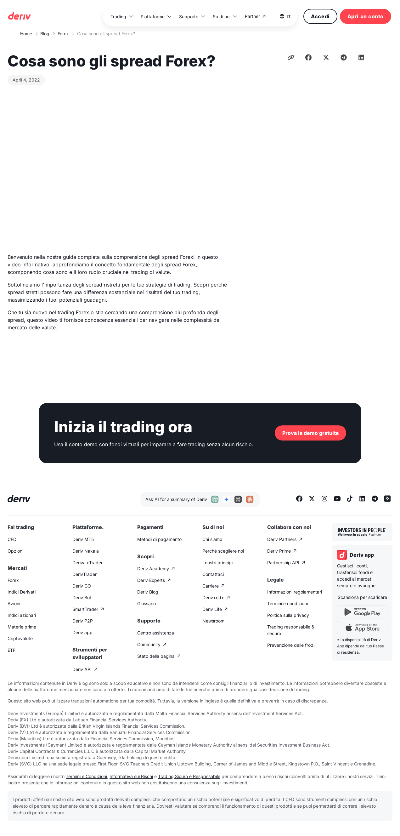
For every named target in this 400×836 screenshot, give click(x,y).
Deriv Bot (81, 597)
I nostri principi (217, 562)
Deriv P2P (82, 620)
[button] (122, 16)
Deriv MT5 (83, 539)
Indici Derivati (22, 591)
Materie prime (22, 626)
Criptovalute (20, 638)
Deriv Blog (147, 591)
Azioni (14, 603)
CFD (12, 539)
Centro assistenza (155, 632)
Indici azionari (22, 615)
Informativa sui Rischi (131, 776)
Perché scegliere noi (223, 551)
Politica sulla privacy (288, 615)
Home (26, 33)
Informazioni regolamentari (294, 591)
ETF (11, 650)
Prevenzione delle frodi (290, 645)
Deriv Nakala (85, 551)
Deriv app (82, 632)
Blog (44, 33)
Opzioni (15, 551)
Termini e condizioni (287, 603)
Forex (63, 33)
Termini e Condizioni (86, 776)
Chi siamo (212, 539)
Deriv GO (81, 586)
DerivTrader (84, 574)
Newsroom (213, 620)
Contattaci (213, 574)
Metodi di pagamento (159, 539)
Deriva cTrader (87, 562)
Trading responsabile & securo (290, 630)
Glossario (146, 603)
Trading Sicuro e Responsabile (189, 776)
